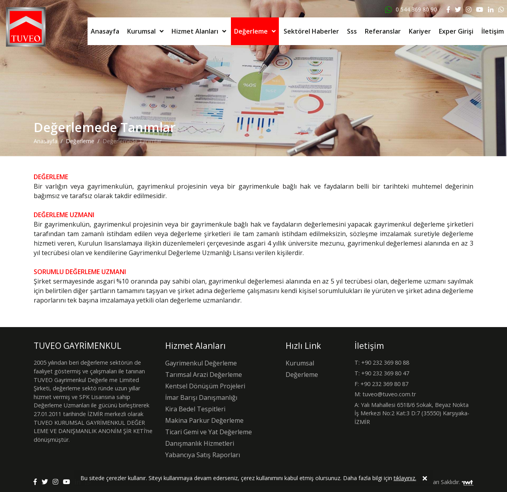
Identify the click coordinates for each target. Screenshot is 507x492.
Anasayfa (105, 31)
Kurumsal (141, 31)
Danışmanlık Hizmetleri (199, 443)
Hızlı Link (303, 345)
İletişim (492, 31)
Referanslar (383, 31)
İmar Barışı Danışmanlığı (201, 397)
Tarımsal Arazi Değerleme (203, 374)
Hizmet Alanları (195, 31)
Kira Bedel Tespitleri (195, 409)
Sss (352, 31)
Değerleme (251, 31)
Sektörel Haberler (311, 31)
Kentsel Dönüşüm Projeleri (205, 386)
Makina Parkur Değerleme (204, 420)
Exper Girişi (456, 31)
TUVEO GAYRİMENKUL (77, 345)
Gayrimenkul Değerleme (201, 363)
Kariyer (420, 31)
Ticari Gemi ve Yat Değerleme (208, 432)
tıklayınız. (405, 479)
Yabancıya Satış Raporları (202, 454)
